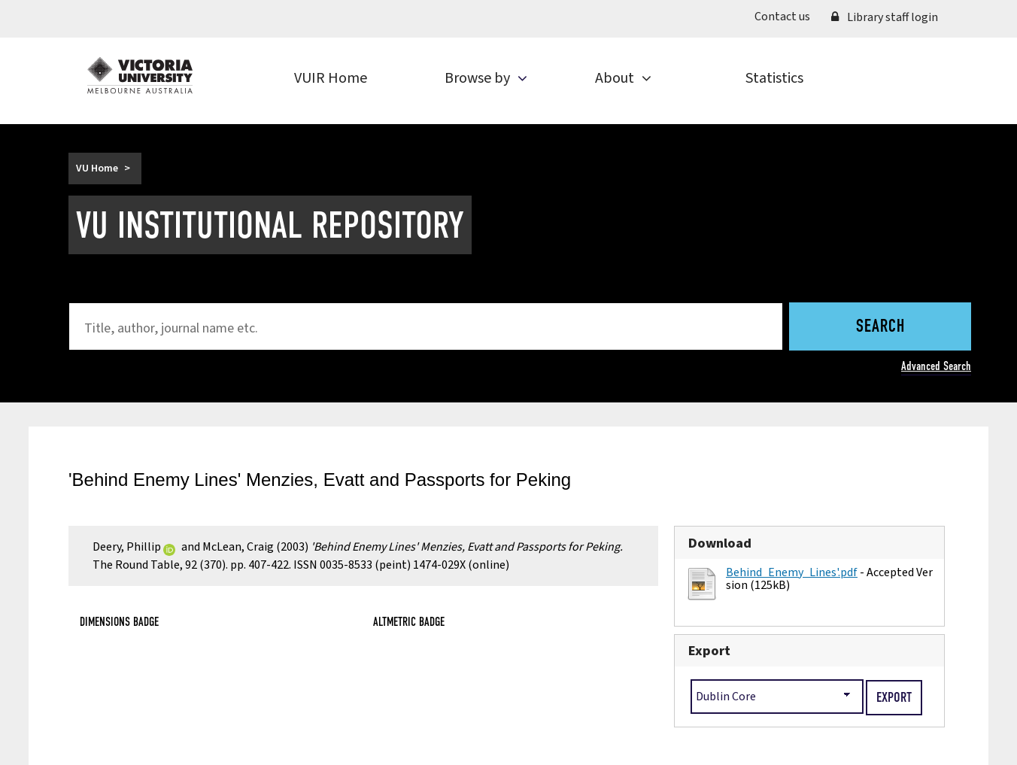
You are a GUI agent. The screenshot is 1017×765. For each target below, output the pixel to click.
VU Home (97, 168)
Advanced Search (936, 366)
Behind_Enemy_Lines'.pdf (792, 572)
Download (719, 543)
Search (880, 327)
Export (709, 650)
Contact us (782, 16)
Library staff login (884, 17)
